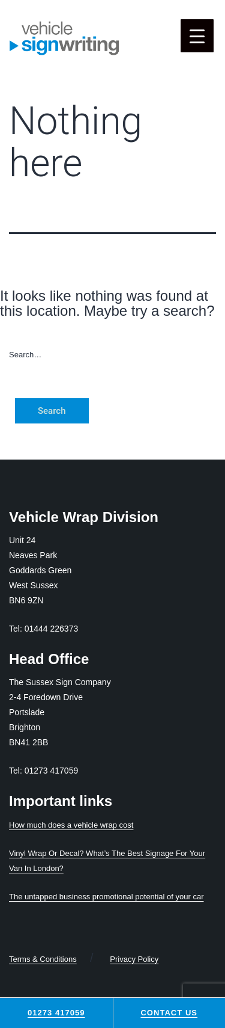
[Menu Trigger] (197, 35)
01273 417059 (56, 1012)
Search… (25, 354)
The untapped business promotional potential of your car (106, 896)
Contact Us (168, 1012)
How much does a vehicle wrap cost (71, 824)
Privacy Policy (134, 959)
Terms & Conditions (43, 959)
